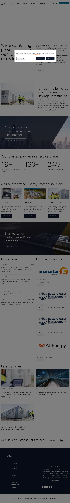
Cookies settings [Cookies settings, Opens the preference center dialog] (21, 58)
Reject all (40, 58)
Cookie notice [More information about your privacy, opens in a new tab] (37, 54)
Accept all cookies (50, 58)
